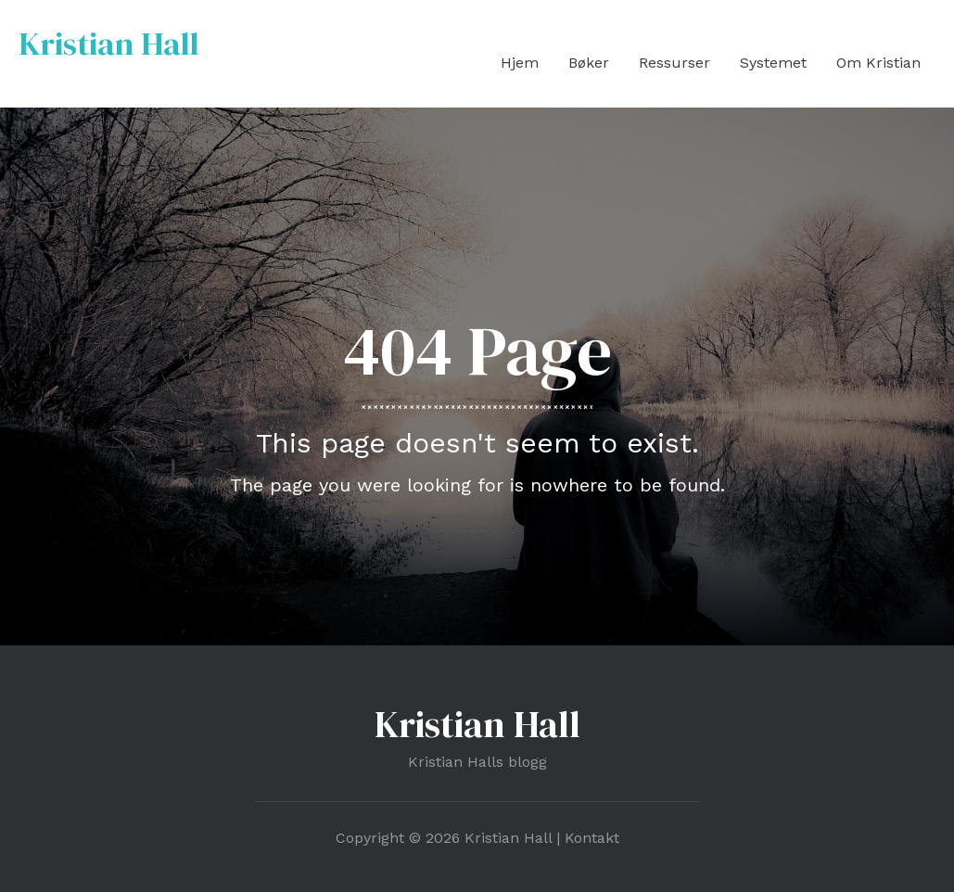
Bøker (588, 62)
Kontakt (592, 838)
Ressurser (674, 62)
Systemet (773, 62)
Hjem (520, 62)
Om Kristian (878, 62)
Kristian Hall (109, 43)
